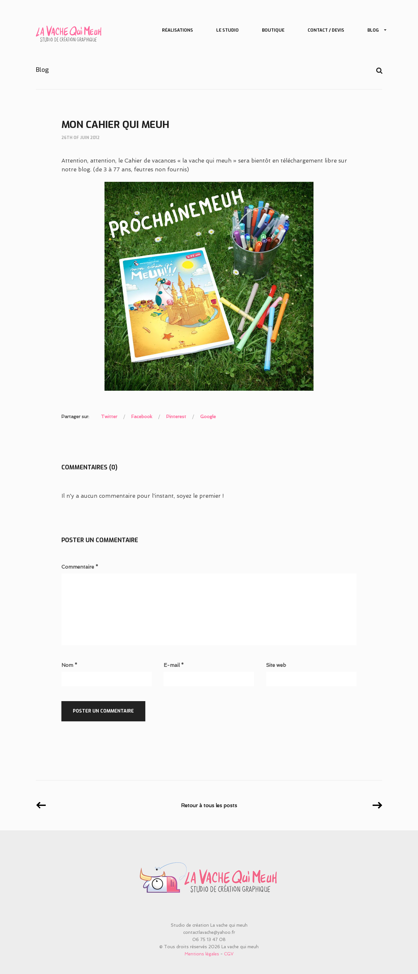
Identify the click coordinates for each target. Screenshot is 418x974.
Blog (374, 30)
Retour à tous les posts (209, 806)
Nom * (69, 665)
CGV (228, 953)
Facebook (141, 416)
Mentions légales (202, 953)
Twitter (109, 416)
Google (208, 416)
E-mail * (174, 665)
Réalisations (177, 30)
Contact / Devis (326, 30)
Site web (276, 665)
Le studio (227, 30)
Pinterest (176, 416)
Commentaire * (79, 567)
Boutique (273, 30)
